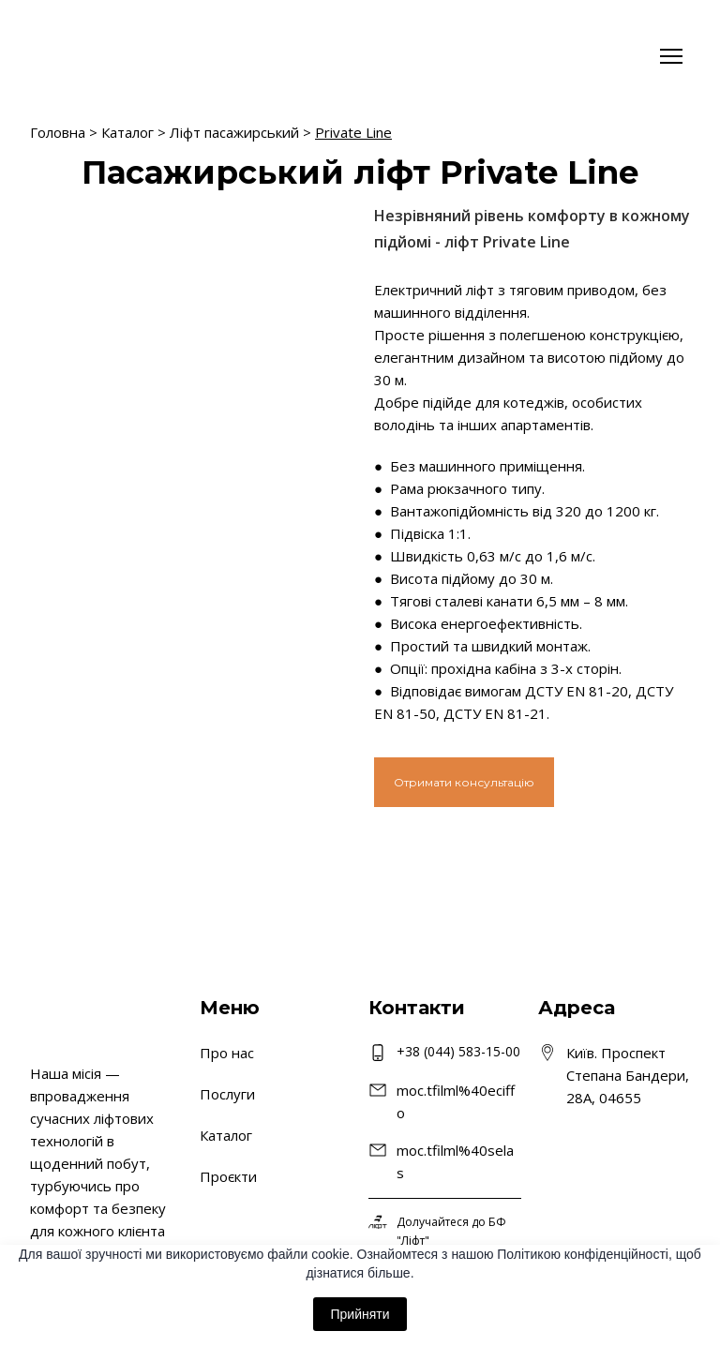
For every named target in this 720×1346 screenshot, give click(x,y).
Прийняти (359, 1314)
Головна (57, 132)
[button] (464, 782)
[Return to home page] (85, 55)
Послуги (227, 1093)
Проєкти (228, 1176)
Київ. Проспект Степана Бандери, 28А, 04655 (627, 1075)
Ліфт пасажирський (234, 132)
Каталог (127, 132)
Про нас (227, 1052)
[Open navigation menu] (671, 56)
